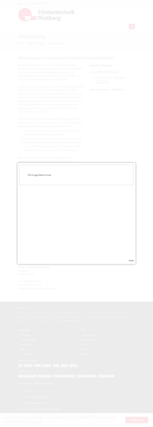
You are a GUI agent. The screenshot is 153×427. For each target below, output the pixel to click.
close (131, 255)
